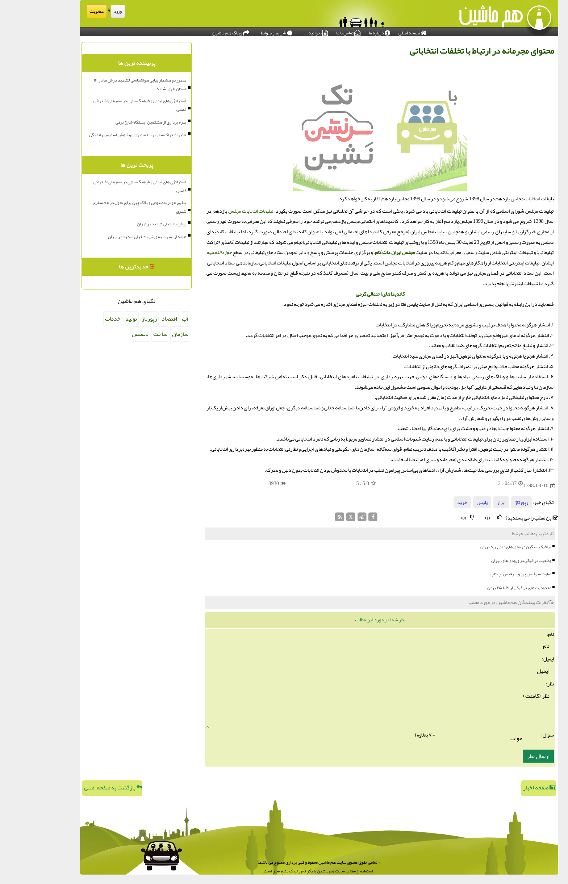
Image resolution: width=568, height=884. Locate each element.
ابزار (466, 502)
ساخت (125, 334)
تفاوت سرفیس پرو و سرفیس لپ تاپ (485, 574)
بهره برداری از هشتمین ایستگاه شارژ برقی (115, 122)
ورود (83, 11)
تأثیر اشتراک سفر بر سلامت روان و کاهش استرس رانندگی (102, 134)
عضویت (61, 11)
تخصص (105, 334)
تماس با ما (313, 31)
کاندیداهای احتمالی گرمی (345, 294)
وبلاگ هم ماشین (195, 31)
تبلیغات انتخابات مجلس (215, 211)
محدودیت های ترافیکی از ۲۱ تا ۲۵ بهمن (484, 587)
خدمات (77, 319)
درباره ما (344, 31)
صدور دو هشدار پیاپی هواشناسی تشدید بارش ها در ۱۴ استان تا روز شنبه (105, 84)
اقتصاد (134, 319)
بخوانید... (281, 31)
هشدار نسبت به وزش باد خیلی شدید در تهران (112, 236)
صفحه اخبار (504, 787)
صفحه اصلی (377, 31)
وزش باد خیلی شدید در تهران (126, 224)
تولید (96, 319)
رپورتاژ (486, 502)
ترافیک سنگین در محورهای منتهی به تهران (480, 546)
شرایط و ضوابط (241, 31)
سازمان (145, 334)
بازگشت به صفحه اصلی (78, 787)
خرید (427, 502)
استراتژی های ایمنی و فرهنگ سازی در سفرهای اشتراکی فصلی (104, 105)
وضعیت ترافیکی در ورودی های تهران (486, 560)
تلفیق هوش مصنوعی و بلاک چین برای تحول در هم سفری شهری (104, 207)
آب (150, 319)
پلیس (447, 502)
